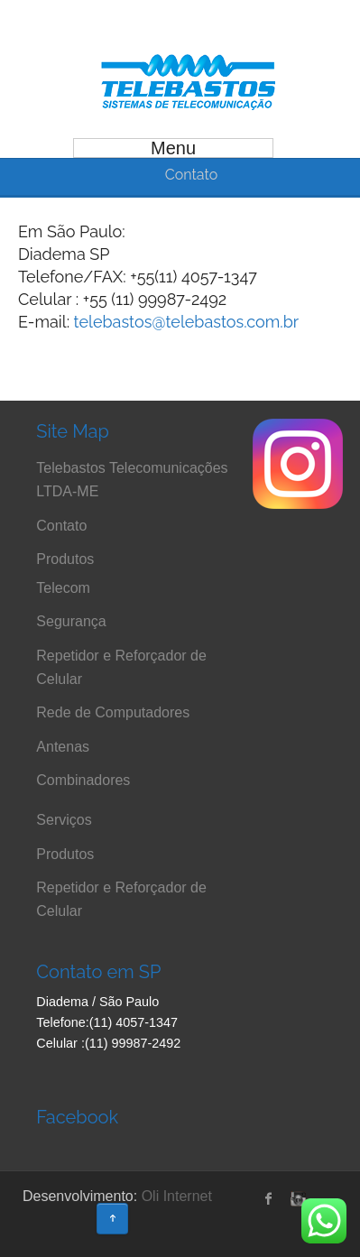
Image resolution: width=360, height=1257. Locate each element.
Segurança (71, 621)
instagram (295, 1198)
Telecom (63, 588)
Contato (61, 525)
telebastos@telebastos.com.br (187, 321)
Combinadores (83, 780)
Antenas (62, 746)
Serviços (63, 819)
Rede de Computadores (112, 712)
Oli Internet (177, 1196)
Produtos (65, 559)
